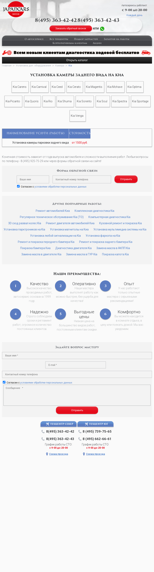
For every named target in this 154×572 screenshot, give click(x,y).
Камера (59, 65)
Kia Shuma (65, 101)
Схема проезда (58, 454)
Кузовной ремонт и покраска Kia (120, 223)
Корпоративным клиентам (70, 43)
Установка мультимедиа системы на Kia (119, 229)
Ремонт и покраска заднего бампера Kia (105, 241)
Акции (97, 43)
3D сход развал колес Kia (24, 223)
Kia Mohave (114, 86)
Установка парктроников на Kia (24, 229)
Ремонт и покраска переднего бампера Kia (46, 241)
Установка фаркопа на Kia (103, 235)
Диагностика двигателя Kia (73, 248)
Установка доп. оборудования (33, 65)
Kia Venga (77, 115)
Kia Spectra (119, 101)
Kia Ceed (57, 86)
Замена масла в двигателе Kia (41, 254)
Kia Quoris (31, 101)
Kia (70, 65)
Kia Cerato (74, 86)
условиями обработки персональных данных (60, 186)
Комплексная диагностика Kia (94, 210)
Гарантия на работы (116, 39)
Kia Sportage (140, 101)
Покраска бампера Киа (35, 248)
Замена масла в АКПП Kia (113, 248)
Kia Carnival (39, 86)
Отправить (126, 179)
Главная (6, 65)
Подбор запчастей (86, 39)
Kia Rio (48, 101)
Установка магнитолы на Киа (69, 229)
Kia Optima (134, 86)
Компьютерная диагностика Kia (109, 217)
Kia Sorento (84, 101)
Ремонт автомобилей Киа (53, 210)
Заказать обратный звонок (70, 28)
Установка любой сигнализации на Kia (55, 235)
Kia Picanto (13, 101)
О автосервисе (34, 39)
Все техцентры (59, 39)
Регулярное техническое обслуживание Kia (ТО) (52, 217)
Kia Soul (102, 101)
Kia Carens (19, 86)
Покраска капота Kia (115, 254)
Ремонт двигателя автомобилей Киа (70, 223)
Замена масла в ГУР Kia (81, 254)
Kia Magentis (94, 86)
